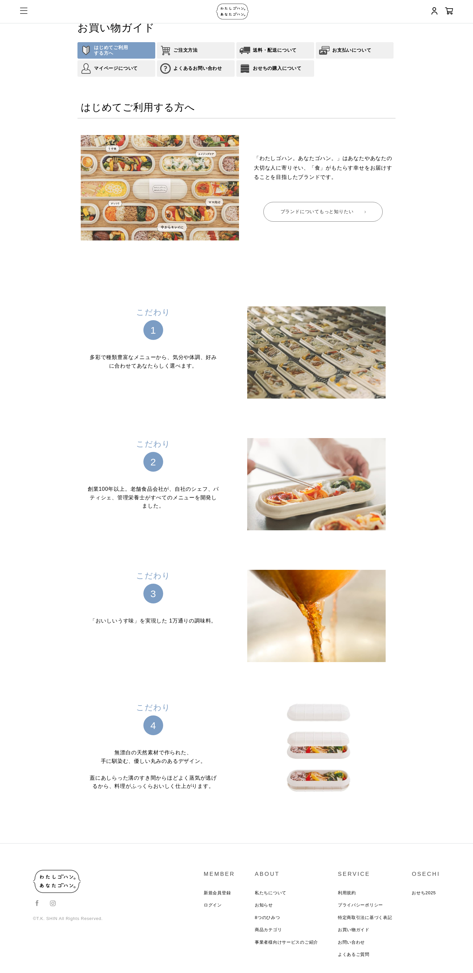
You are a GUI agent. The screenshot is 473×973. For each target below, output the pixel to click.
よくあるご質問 (354, 956)
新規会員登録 (216, 893)
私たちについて (270, 893)
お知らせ (263, 905)
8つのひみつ (267, 918)
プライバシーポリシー (360, 905)
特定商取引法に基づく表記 (365, 918)
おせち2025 (424, 893)
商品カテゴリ (267, 931)
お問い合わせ (351, 943)
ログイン (212, 905)
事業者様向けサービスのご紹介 (286, 943)
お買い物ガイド (354, 931)
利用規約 (347, 893)
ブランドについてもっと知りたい (317, 211)
